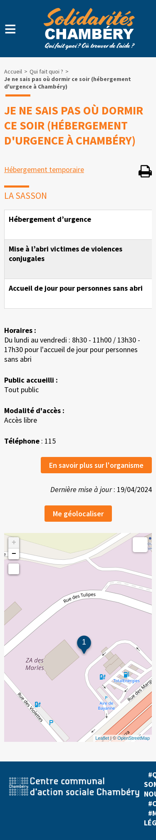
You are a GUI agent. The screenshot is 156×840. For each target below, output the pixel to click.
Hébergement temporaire (44, 169)
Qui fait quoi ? (46, 71)
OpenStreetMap (133, 738)
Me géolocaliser (78, 513)
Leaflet (102, 738)
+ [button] (14, 543)
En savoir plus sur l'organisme (96, 465)
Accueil (13, 71)
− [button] (14, 554)
